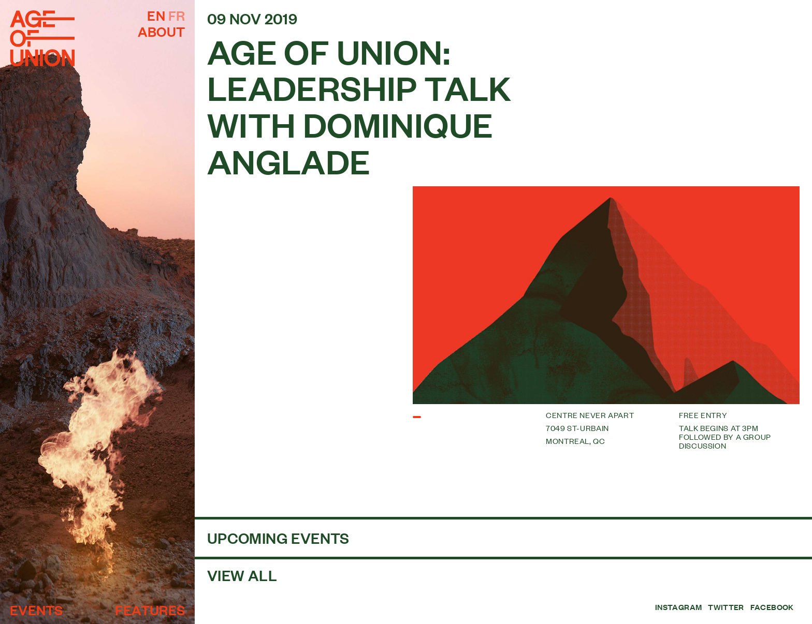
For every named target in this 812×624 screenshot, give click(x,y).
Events (36, 609)
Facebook (772, 607)
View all (242, 575)
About (161, 30)
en (156, 14)
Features (150, 609)
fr (176, 14)
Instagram (678, 607)
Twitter (726, 607)
